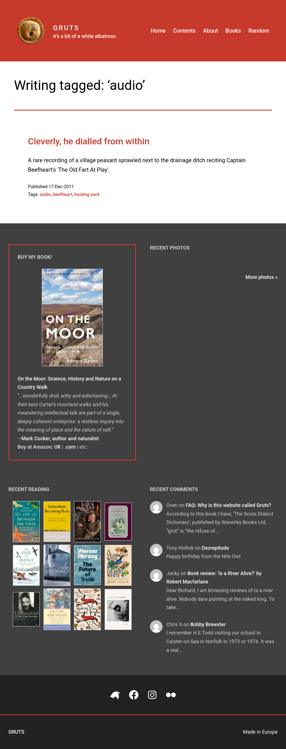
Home (158, 30)
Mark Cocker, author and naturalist (60, 438)
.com (70, 447)
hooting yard (86, 194)
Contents (184, 30)
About (210, 30)
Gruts (66, 28)
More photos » (262, 277)
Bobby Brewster (208, 624)
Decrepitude (215, 548)
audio (45, 194)
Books (233, 30)
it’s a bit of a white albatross (84, 36)
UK (57, 447)
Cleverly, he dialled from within (88, 141)
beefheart (62, 194)
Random (258, 30)
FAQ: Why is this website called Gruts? (228, 505)
